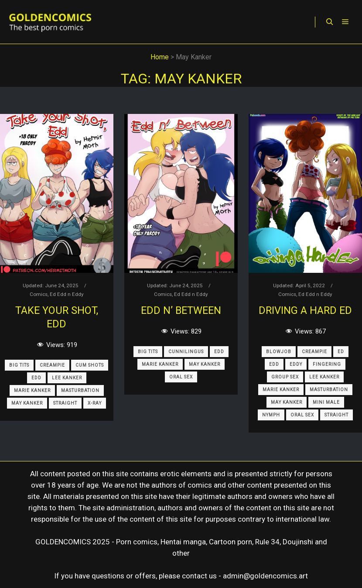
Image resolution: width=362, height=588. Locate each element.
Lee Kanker (67, 377)
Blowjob (278, 351)
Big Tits (19, 365)
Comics (39, 294)
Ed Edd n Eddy (67, 294)
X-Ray (95, 403)
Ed (341, 351)
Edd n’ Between (181, 310)
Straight (65, 403)
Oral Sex (181, 377)
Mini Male (326, 402)
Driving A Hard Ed (305, 310)
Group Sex (285, 377)
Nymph (271, 415)
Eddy (296, 364)
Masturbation (80, 390)
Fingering (327, 364)
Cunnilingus (186, 351)
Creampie (52, 365)
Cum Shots (89, 365)
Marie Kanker (32, 390)
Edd (36, 377)
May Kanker (27, 403)
